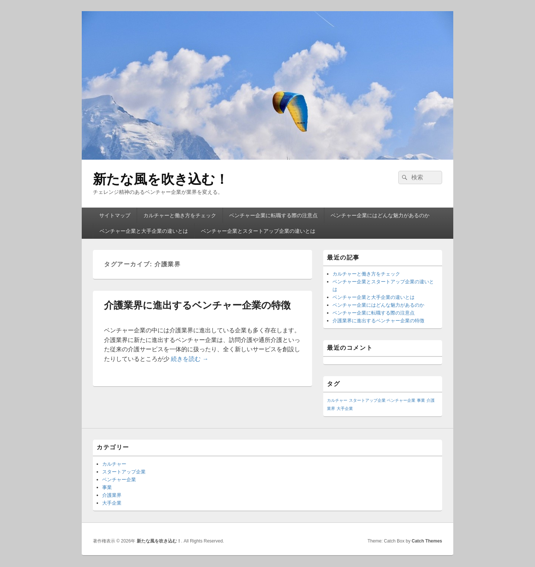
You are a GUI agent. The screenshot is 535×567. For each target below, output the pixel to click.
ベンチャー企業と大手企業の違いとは (144, 231)
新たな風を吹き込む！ (160, 179)
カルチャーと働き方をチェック (179, 215)
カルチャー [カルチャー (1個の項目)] (337, 400)
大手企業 (111, 503)
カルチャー (114, 464)
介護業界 (111, 495)
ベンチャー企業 (119, 479)
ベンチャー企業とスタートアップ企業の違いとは (258, 231)
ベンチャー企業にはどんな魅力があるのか (380, 215)
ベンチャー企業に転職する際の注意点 (273, 215)
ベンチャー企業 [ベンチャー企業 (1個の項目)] (401, 400)
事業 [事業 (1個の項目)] (421, 400)
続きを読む (189, 359)
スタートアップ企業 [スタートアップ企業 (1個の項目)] (367, 400)
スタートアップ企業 (124, 472)
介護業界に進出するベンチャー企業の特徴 (197, 305)
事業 (107, 487)
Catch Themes (427, 541)
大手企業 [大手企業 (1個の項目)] (345, 408)
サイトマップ (114, 215)
